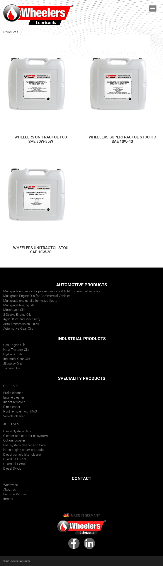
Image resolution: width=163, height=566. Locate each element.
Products (11, 32)
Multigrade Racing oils (19, 305)
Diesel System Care (17, 431)
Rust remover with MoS (20, 411)
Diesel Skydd (12, 469)
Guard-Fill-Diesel (14, 459)
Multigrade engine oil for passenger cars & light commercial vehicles (51, 291)
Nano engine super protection (24, 450)
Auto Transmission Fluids (21, 324)
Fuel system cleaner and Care (24, 445)
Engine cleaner (13, 397)
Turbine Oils (11, 368)
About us (9, 489)
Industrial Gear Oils (16, 359)
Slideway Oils (12, 364)
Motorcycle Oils (14, 310)
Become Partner (14, 494)
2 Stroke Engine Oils (17, 315)
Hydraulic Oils (13, 354)
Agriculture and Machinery (21, 319)
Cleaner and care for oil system (25, 436)
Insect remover (14, 402)
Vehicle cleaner (14, 416)
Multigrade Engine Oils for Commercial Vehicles (37, 296)
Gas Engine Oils (14, 345)
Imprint (8, 499)
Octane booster (14, 440)
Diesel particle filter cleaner (22, 455)
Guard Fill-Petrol (14, 464)
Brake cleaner (13, 393)
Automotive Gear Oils (18, 329)
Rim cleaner (11, 407)
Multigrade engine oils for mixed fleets (30, 301)
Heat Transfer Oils (16, 350)
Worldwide (10, 485)
